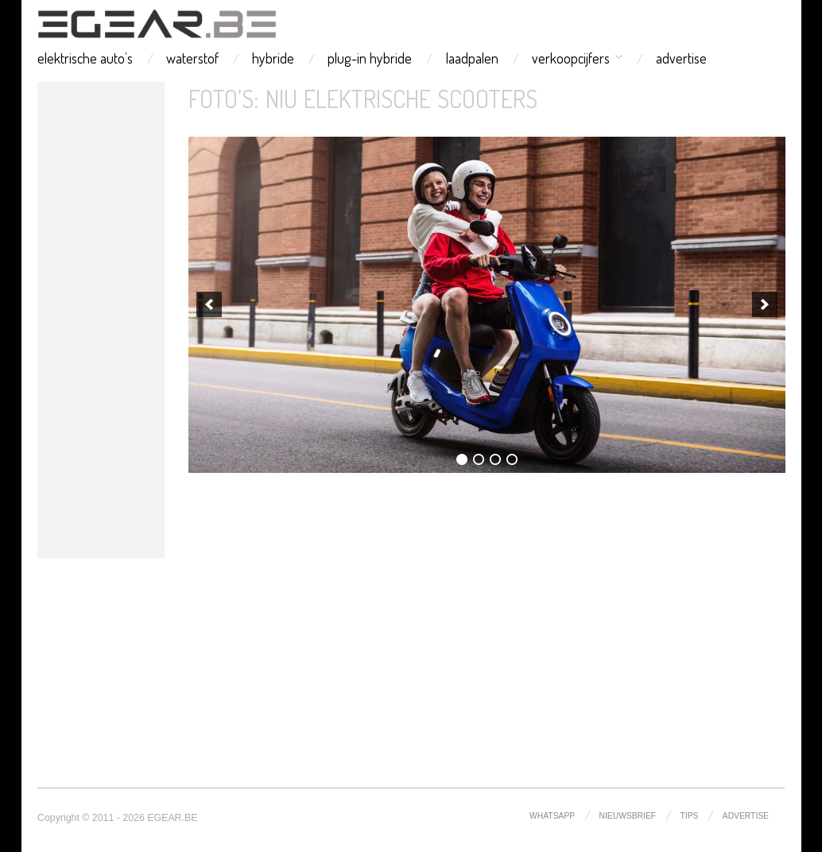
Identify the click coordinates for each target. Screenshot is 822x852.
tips (689, 815)
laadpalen (472, 58)
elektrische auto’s (85, 58)
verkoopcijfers (571, 58)
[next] (764, 304)
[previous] (209, 304)
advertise (681, 58)
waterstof (192, 58)
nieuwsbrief (628, 815)
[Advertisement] (101, 320)
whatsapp (552, 815)
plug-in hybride (370, 58)
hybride (273, 58)
